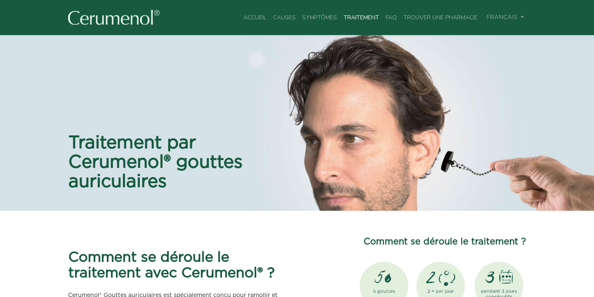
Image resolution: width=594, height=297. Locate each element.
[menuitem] (255, 17)
